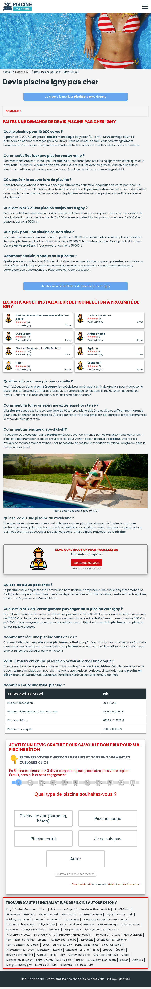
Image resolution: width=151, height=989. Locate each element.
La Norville (66, 967)
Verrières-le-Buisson (81, 927)
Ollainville (137, 962)
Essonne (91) (23, 72)
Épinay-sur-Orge (95, 932)
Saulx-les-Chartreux (105, 957)
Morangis (54, 932)
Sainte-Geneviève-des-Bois (93, 911)
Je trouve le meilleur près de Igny (75, 97)
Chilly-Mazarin (46, 927)
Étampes (37, 921)
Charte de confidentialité (81, 886)
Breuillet (42, 942)
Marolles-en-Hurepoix (19, 962)
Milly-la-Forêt (64, 962)
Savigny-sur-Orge (62, 911)
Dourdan (114, 932)
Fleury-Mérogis (133, 937)
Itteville (57, 952)
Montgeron (53, 921)
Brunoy (121, 916)
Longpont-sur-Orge (78, 952)
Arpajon (68, 932)
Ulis (131, 916)
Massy (43, 911)
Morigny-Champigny (19, 967)
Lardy (53, 957)
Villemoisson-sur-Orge (20, 952)
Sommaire (13, 111)
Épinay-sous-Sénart (33, 932)
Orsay (62, 927)
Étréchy (120, 952)
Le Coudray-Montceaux (101, 962)
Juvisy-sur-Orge (107, 927)
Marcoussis (86, 942)
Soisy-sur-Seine (111, 947)
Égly (62, 957)
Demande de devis (86, 563)
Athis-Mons (13, 916)
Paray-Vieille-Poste (86, 947)
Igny (79, 932)
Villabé (125, 957)
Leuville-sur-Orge (45, 967)
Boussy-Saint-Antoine (19, 957)
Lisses (46, 947)
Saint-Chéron (44, 962)
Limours (107, 952)
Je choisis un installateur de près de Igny (75, 286)
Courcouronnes (130, 927)
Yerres (43, 916)
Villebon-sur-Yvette (18, 937)
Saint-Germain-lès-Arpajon (75, 937)
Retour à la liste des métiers (75, 876)
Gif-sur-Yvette (118, 921)
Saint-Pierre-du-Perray (20, 942)
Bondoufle (102, 937)
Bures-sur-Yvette (44, 937)
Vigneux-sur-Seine (90, 916)
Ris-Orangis (69, 916)
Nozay (79, 962)
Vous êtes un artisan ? (131, 886)
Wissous (41, 957)
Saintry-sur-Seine (79, 957)
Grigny (110, 916)
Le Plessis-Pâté (84, 967)
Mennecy (12, 932)
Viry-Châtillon (122, 911)
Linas (96, 952)
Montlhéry (43, 952)
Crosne (116, 937)
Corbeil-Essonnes (25, 911)
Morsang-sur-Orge (94, 921)
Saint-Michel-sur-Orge (20, 927)
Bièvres (124, 962)
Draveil (54, 916)
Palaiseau (29, 916)
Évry (8, 911)
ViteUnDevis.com (115, 886)
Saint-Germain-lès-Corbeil (22, 947)
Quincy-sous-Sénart (63, 942)
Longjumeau (71, 921)
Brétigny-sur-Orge (17, 921)
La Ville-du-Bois (62, 947)
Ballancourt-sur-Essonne (112, 942)
